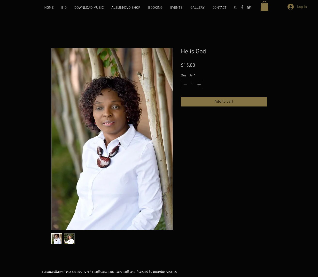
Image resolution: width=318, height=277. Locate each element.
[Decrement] (185, 84)
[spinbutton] (192, 84)
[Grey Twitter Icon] (249, 7)
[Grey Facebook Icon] (242, 7)
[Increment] (199, 84)
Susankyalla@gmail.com (118, 271)
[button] (264, 6)
